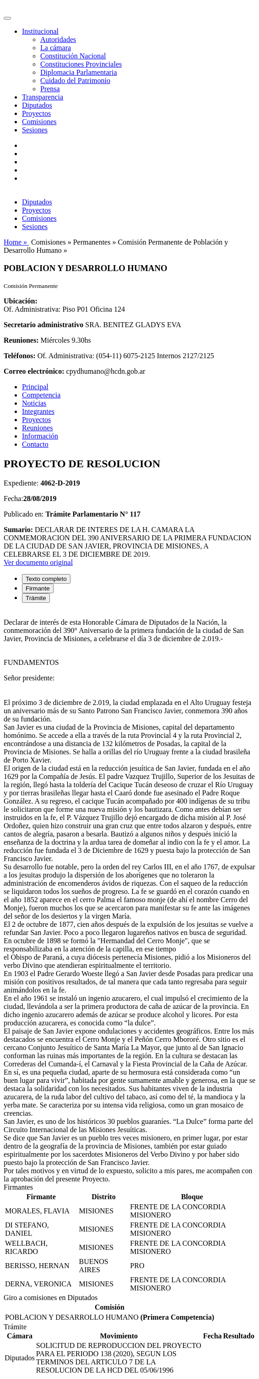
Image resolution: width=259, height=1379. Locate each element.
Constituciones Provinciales (81, 64)
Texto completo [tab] (46, 578)
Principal (35, 387)
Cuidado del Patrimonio (75, 80)
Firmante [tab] (38, 588)
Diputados (37, 105)
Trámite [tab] (36, 598)
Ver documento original (38, 562)
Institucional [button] (40, 31)
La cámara (55, 48)
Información (40, 436)
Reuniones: (21, 340)
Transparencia (42, 97)
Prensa (50, 89)
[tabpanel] (129, 896)
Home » (16, 242)
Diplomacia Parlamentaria (78, 72)
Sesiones (35, 130)
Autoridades (58, 39)
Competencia (41, 395)
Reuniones (37, 428)
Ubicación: (21, 301)
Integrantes (38, 411)
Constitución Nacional (73, 56)
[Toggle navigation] (7, 18)
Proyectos (36, 113)
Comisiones (39, 121)
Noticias (34, 403)
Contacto (35, 444)
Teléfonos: (20, 356)
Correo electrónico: (34, 371)
